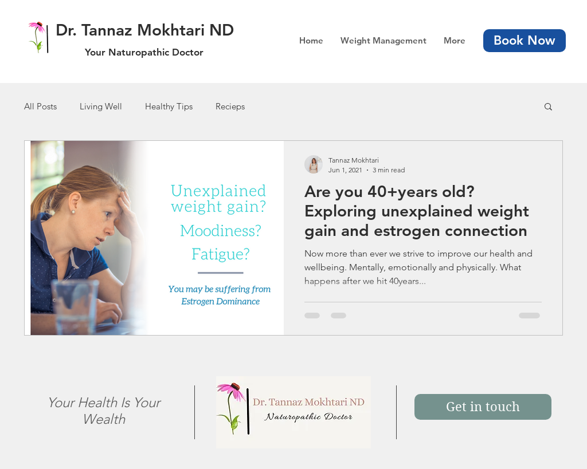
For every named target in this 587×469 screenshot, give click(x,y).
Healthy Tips (169, 106)
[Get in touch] (482, 407)
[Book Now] (524, 40)
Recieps (230, 106)
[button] (548, 107)
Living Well (101, 106)
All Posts (40, 106)
